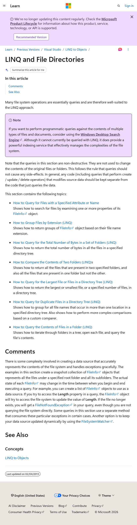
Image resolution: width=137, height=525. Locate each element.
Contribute (80, 506)
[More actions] (128, 49)
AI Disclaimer (17, 506)
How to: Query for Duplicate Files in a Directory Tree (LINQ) (56, 301)
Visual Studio (52, 49)
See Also (14, 92)
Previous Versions (28, 49)
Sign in (129, 6)
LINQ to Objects (76, 49)
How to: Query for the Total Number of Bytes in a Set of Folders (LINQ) (64, 242)
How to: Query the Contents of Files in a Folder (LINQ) (52, 327)
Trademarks (79, 512)
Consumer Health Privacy (25, 512)
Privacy (96, 506)
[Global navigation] (4, 6)
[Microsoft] (68, 6)
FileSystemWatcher (95, 421)
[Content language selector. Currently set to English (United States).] (28, 495)
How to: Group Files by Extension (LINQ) (42, 222)
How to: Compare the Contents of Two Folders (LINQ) (52, 262)
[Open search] (118, 6)
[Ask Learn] (120, 49)
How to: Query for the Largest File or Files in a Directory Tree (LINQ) (63, 282)
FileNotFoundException (52, 405)
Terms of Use (58, 512)
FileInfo (18, 213)
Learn (8, 49)
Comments (16, 86)
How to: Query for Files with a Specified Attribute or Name (56, 202)
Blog (61, 506)
